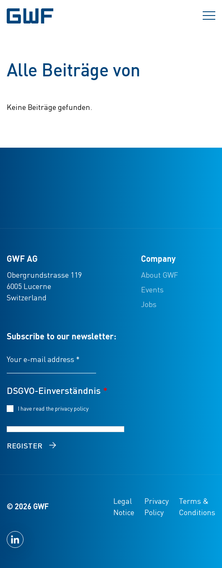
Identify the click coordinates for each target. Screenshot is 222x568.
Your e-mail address (43, 359)
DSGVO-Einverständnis (57, 390)
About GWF (159, 274)
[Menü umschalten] (209, 16)
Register (24, 445)
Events (152, 289)
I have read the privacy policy (54, 408)
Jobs (149, 304)
